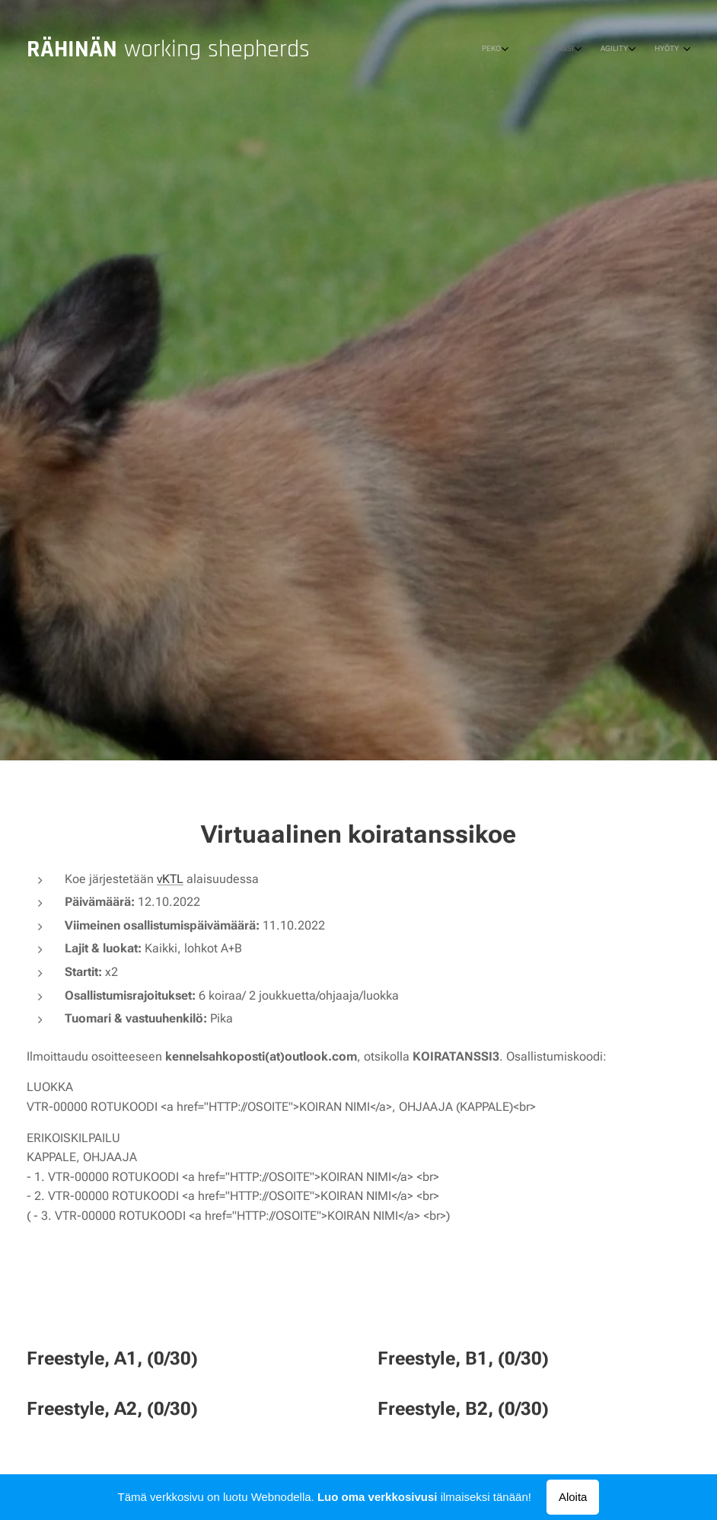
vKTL (170, 878)
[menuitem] (606, 49)
